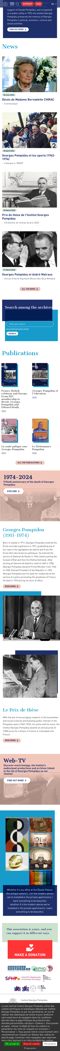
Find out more (16, 29)
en (53, 3)
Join (38, 4)
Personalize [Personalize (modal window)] (50, 1043)
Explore (12, 491)
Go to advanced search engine (17, 329)
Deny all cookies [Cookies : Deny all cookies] (31, 1043)
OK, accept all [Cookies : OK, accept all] (12, 1043)
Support (27, 4)
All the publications (28, 462)
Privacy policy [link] (30, 1048)
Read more (10, 586)
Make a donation (30, 954)
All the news (28, 289)
